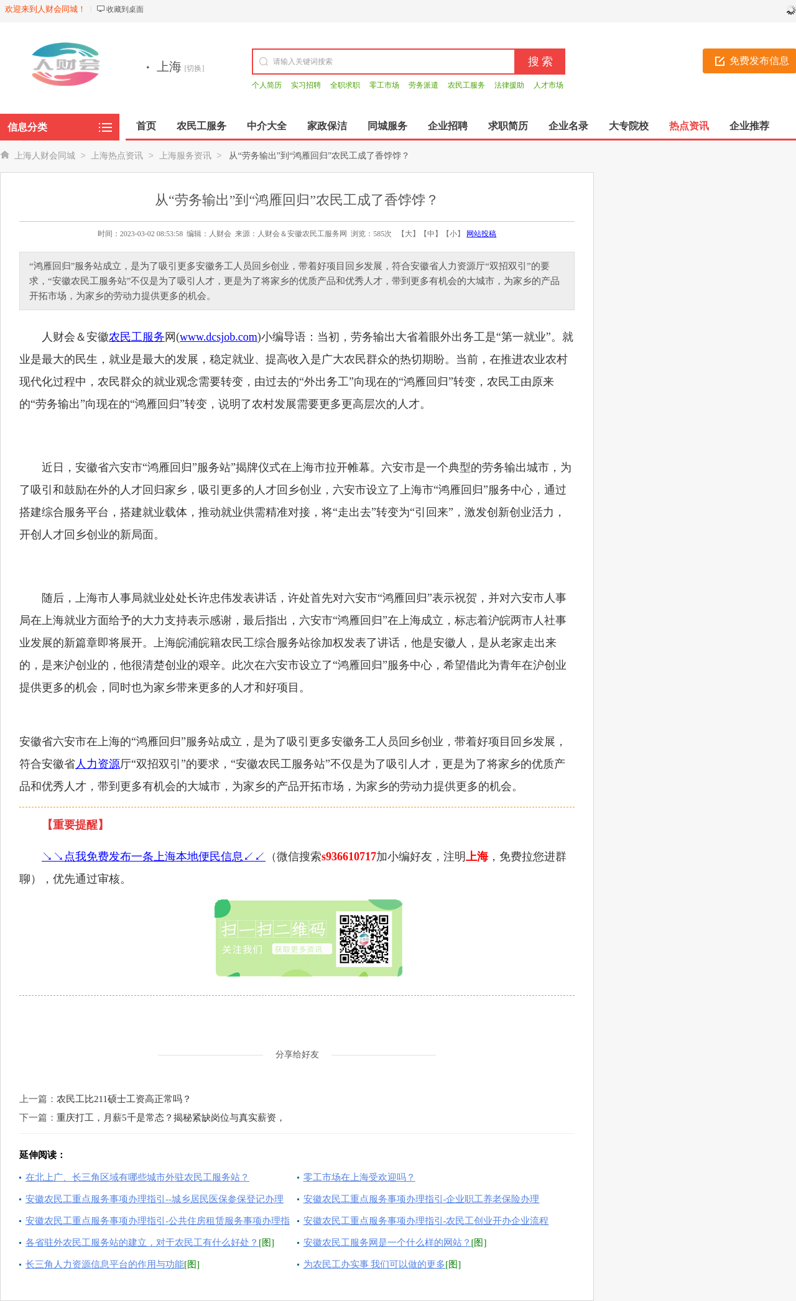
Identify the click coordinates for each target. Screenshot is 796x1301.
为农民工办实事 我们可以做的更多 (374, 1264)
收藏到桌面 (125, 9)
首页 (146, 126)
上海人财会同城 (44, 155)
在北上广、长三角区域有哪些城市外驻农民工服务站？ (137, 1177)
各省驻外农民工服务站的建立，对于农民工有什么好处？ (142, 1243)
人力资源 (97, 764)
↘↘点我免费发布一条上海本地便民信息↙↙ (154, 856)
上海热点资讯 (117, 155)
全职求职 (345, 85)
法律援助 (509, 85)
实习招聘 (306, 85)
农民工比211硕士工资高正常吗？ (124, 1099)
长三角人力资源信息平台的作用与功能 (104, 1264)
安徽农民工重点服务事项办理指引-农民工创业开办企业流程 (426, 1221)
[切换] (195, 68)
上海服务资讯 (185, 155)
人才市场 (548, 85)
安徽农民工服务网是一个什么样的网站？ (387, 1243)
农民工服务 (466, 85)
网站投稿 (481, 233)
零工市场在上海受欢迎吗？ (359, 1177)
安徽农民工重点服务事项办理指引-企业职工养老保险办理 (421, 1199)
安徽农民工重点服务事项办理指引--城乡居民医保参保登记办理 (154, 1199)
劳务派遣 (423, 85)
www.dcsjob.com (218, 337)
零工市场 (384, 85)
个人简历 (267, 85)
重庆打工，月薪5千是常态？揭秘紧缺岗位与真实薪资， (171, 1118)
